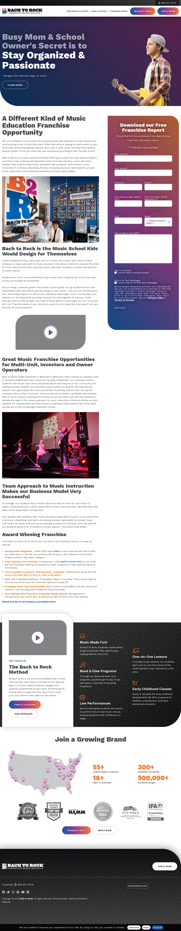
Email (148, 182)
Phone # (119, 182)
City (117, 216)
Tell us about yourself (126, 233)
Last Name (120, 168)
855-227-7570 (25, 884)
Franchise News (119, 11)
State (147, 216)
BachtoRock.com (137, 885)
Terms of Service (77, 898)
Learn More (15, 85)
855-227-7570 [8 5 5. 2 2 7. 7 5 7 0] (167, 3)
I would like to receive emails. (133, 273)
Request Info (142, 11)
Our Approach (23, 714)
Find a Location (24, 704)
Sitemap (6, 902)
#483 (56, 551)
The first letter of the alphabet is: (155, 198)
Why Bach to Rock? (77, 11)
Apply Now (168, 11)
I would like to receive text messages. (137, 283)
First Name (121, 154)
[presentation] (135, 314)
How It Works (99, 11)
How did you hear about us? (127, 198)
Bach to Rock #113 (71, 561)
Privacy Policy (156, 298)
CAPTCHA (119, 307)
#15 (71, 586)
